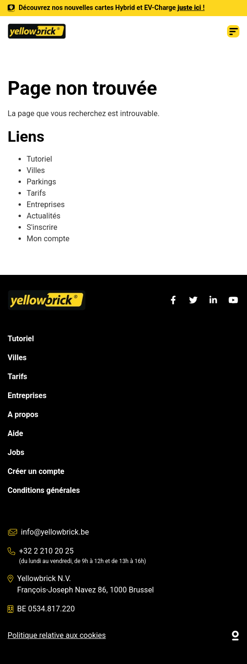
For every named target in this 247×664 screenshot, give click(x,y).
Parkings (41, 181)
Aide (15, 433)
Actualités (44, 215)
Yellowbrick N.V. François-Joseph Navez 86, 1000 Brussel (81, 584)
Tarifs (36, 193)
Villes (36, 170)
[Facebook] (173, 300)
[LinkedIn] (213, 300)
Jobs (16, 452)
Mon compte (48, 238)
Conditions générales (44, 490)
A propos (23, 414)
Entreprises (46, 204)
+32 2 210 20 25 (41, 550)
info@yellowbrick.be (48, 532)
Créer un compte (36, 471)
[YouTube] (233, 300)
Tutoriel (39, 159)
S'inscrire (42, 227)
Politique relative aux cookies (57, 635)
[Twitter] (193, 300)
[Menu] (233, 31)
